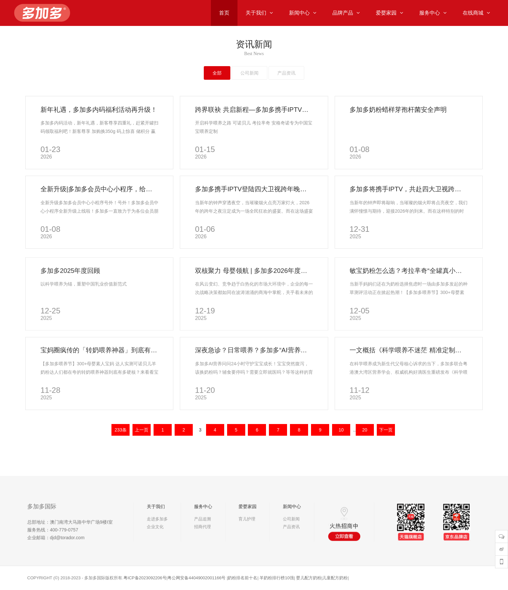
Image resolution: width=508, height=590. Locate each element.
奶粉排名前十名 (242, 577)
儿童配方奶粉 (335, 577)
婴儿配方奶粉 (308, 577)
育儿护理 (246, 536)
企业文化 (155, 544)
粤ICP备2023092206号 (145, 577)
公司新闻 (291, 536)
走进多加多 (157, 536)
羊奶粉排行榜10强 (277, 577)
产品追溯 (202, 536)
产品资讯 (291, 544)
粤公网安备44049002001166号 (196, 577)
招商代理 (202, 544)
